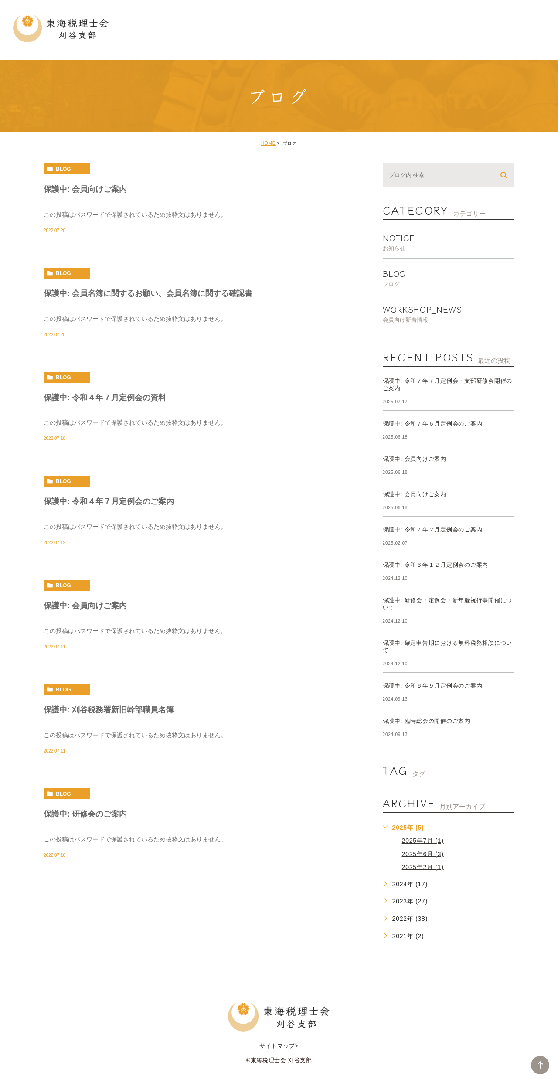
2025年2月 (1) (423, 866)
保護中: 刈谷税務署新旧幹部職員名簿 (109, 709)
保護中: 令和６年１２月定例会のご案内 (435, 565)
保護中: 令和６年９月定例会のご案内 (433, 685)
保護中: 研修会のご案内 (85, 814)
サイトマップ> (279, 1045)
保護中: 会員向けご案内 (85, 189)
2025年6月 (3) (423, 853)
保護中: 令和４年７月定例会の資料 (105, 397)
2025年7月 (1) (423, 840)
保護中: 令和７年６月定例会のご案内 (433, 423)
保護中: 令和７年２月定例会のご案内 (433, 529)
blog (63, 169)
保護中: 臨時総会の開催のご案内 (426, 721)
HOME (268, 143)
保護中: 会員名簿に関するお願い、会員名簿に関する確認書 (148, 293)
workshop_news (448, 312)
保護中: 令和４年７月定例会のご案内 (109, 501)
